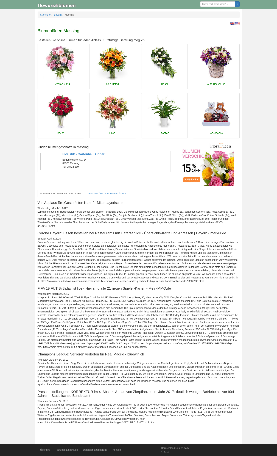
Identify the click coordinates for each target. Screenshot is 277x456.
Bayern (57, 14)
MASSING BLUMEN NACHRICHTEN (61, 193)
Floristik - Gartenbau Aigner (83, 154)
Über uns (45, 449)
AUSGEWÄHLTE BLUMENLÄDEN (107, 193)
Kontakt (117, 449)
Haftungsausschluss (66, 449)
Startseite (45, 14)
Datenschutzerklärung (95, 449)
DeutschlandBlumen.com (175, 448)
